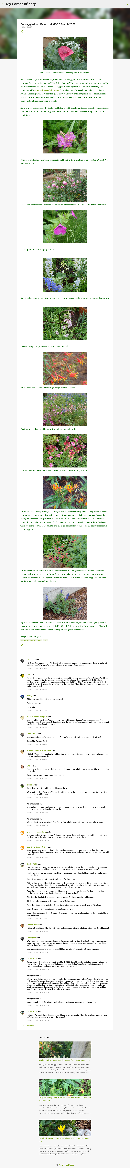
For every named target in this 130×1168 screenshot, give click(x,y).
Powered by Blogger (65, 1165)
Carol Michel (32, 734)
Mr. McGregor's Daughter (37, 717)
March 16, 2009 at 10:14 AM (38, 840)
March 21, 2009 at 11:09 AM (38, 969)
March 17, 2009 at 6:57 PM (37, 918)
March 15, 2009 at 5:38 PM (37, 668)
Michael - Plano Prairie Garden (39, 751)
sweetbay (31, 785)
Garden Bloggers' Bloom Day (47, 90)
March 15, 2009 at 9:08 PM (37, 759)
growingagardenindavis (36, 832)
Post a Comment (27, 1026)
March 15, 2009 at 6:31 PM (37, 710)
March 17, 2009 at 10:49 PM (38, 931)
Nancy (29, 696)
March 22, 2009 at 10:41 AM (38, 992)
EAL (28, 766)
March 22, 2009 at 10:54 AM (38, 1020)
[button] (21, 31)
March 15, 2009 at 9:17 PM (37, 778)
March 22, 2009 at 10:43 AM (38, 1005)
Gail (28, 675)
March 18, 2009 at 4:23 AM (37, 952)
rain (45, 640)
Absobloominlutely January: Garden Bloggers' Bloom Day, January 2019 (64, 1060)
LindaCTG (31, 660)
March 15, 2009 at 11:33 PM (38, 812)
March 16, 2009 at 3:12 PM (37, 858)
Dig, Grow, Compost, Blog (37, 847)
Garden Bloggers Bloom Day (31, 640)
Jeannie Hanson (33, 925)
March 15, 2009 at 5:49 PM (37, 689)
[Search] (39, 4)
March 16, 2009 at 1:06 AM (37, 825)
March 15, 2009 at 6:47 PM (37, 727)
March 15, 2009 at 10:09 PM (38, 797)
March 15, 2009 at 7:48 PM (37, 744)
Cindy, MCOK (32, 864)
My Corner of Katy (21, 4)
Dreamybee (31, 938)
